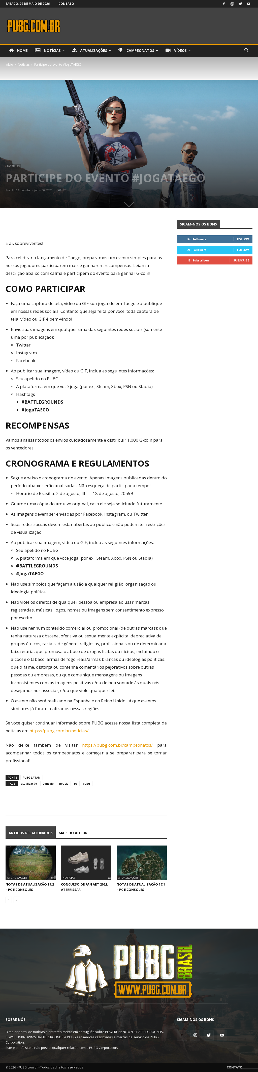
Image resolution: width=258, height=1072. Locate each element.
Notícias (50, 50)
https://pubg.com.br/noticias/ (58, 731)
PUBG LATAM (32, 777)
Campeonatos (138, 50)
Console (48, 783)
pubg (86, 783)
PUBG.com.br (21, 190)
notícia (64, 783)
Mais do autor (73, 832)
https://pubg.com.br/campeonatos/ (117, 745)
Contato (66, 4)
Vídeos (178, 50)
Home (18, 50)
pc (75, 783)
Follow (243, 239)
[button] (246, 51)
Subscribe (241, 260)
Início (9, 64)
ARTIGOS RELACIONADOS (31, 832)
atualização (29, 783)
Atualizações (91, 50)
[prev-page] (9, 900)
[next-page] (17, 900)
